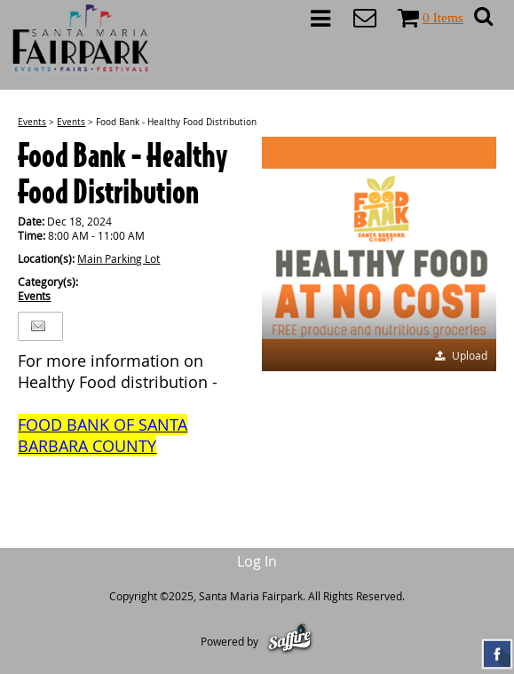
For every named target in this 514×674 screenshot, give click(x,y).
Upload (469, 355)
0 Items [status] (443, 17)
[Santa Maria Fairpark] (81, 39)
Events (32, 122)
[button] (379, 254)
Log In (257, 561)
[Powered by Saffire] (289, 641)
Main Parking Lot (118, 258)
